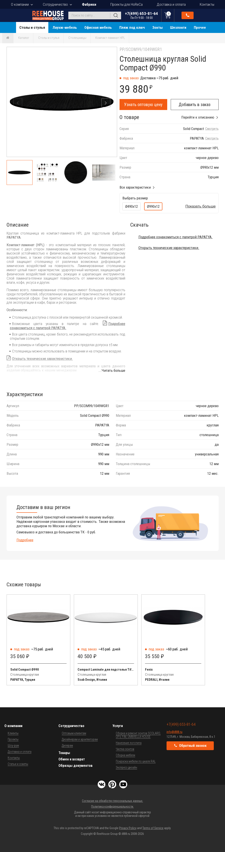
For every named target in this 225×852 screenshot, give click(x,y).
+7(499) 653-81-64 (141, 15)
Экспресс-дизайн (126, 767)
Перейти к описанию (197, 117)
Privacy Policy (127, 828)
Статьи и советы (18, 764)
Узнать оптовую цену (143, 104)
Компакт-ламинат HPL (110, 38)
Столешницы (77, 38)
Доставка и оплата (171, 4)
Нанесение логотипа (129, 743)
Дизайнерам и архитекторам (80, 739)
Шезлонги (178, 27)
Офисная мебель (98, 27)
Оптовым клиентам (74, 733)
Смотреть (212, 129)
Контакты (207, 4)
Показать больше (200, 206)
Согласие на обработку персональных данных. (112, 801)
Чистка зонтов (125, 749)
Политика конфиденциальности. (112, 806)
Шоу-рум (13, 745)
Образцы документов (75, 766)
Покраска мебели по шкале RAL (136, 761)
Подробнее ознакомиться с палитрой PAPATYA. (175, 237)
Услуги (117, 726)
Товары (64, 753)
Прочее (200, 27)
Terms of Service (152, 828)
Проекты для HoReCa (126, 4)
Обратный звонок (187, 15)
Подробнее (24, 540)
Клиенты (13, 733)
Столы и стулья (32, 27)
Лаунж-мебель (65, 27)
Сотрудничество (55, 4)
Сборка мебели (125, 755)
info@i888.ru (174, 732)
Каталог (23, 38)
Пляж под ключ (132, 27)
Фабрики (89, 4)
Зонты (157, 27)
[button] (106, 102)
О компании (20, 4)
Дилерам (67, 745)
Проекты (13, 739)
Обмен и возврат (71, 759)
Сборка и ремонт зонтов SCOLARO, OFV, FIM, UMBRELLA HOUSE (138, 734)
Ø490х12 (131, 206)
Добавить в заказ (194, 104)
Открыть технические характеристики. (42, 358)
